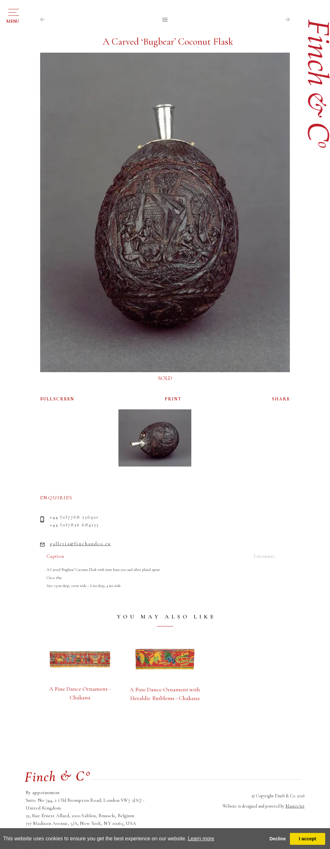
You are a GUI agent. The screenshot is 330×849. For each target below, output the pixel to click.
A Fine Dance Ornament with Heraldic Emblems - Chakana (165, 694)
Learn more (201, 838)
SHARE (281, 399)
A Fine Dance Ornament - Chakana (80, 693)
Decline (277, 838)
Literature (264, 556)
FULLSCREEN (57, 399)
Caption (55, 556)
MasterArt (295, 806)
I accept (307, 838)
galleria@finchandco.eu (80, 543)
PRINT (173, 399)
